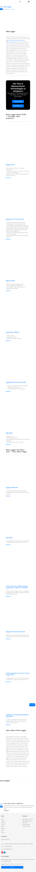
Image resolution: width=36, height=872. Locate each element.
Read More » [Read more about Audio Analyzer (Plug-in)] (8, 340)
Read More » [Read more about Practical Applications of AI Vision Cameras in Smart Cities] (8, 681)
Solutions (3, 823)
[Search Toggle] (20, 1)
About (2, 826)
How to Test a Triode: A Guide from (13, 803)
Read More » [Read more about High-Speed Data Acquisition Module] (8, 391)
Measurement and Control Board (15, 219)
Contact (2, 832)
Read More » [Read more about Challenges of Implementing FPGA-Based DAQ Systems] (8, 724)
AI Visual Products (26, 824)
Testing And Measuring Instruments (15, 632)
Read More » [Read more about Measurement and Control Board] (8, 239)
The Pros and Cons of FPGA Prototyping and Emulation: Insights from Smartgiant (17, 587)
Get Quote (32, 705)
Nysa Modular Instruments (15, 40)
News (2, 830)
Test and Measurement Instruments (26, 821)
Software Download (5, 839)
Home (2, 819)
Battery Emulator (10, 281)
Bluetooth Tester (10, 165)
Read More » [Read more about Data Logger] (8, 444)
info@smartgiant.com (8, 849)
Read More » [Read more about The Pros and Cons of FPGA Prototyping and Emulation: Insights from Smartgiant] (8, 596)
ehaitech (8, 9)
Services (3, 824)
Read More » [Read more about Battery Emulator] (8, 290)
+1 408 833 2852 (7, 846)
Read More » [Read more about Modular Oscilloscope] (8, 496)
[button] (29, 1)
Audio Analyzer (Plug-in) (12, 332)
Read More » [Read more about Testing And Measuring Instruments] (8, 638)
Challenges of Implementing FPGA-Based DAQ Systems (17, 715)
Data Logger (9, 433)
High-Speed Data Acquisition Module (16, 382)
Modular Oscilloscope (12, 487)
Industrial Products (26, 826)
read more (6, 810)
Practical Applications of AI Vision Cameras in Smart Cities (18, 674)
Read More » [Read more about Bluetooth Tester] (8, 177)
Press (13, 9)
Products (3, 821)
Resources (3, 828)
